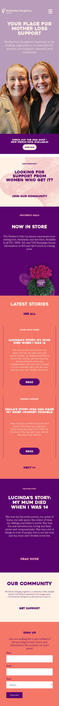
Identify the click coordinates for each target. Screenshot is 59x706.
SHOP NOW (29, 147)
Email (9, 666)
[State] (29, 684)
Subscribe (14, 695)
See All (29, 314)
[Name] (29, 658)
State (9, 679)
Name (9, 653)
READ (29, 382)
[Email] (29, 671)
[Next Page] (29, 468)
